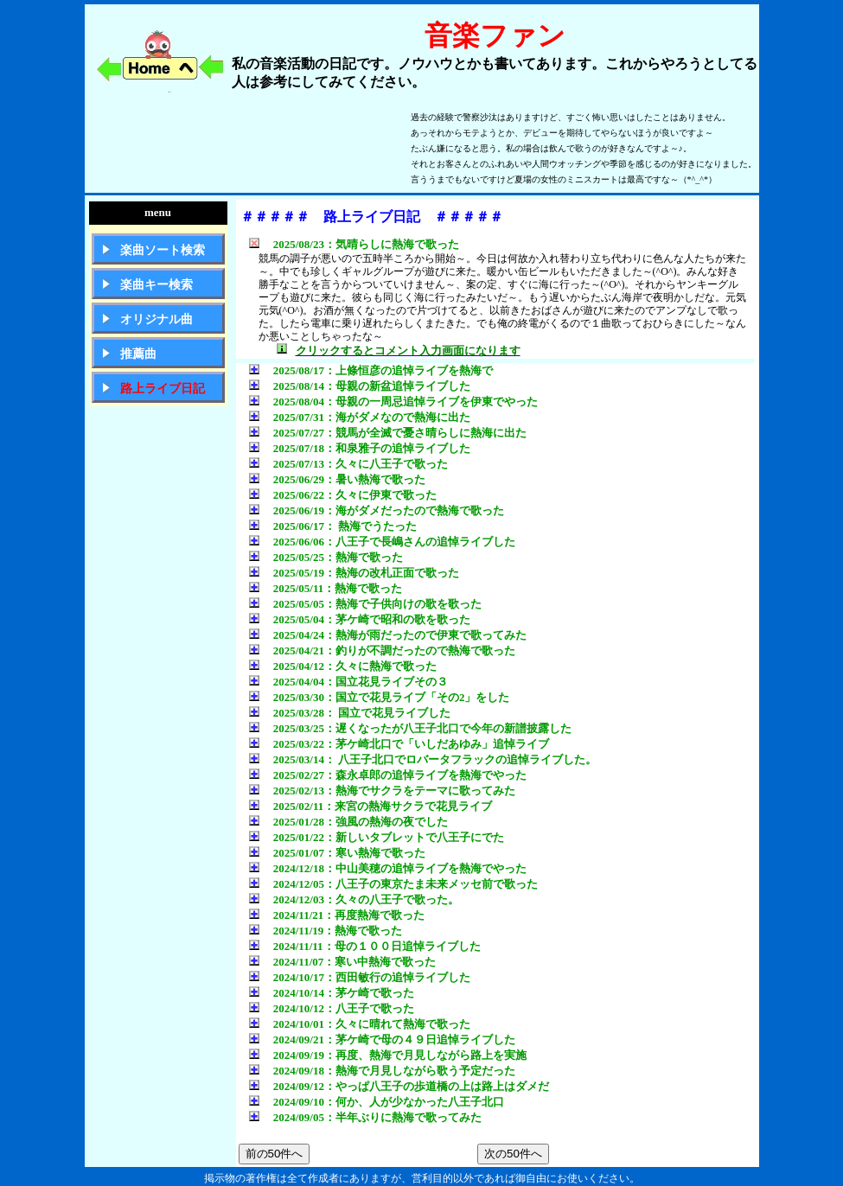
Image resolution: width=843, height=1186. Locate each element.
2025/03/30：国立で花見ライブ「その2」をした (379, 697)
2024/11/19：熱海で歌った (326, 930)
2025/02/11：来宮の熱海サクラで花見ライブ (371, 806)
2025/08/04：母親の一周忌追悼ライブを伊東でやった (393, 401)
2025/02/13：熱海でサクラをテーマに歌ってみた (382, 790)
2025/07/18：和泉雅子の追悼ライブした (359, 448)
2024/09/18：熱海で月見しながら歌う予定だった (382, 1070)
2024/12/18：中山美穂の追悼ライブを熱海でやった (388, 868)
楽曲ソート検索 (162, 250)
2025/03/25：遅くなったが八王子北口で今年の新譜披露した (410, 728)
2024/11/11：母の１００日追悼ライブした (365, 946)
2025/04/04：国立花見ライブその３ (348, 681)
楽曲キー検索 (156, 284)
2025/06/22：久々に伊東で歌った (343, 494)
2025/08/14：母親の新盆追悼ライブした (359, 385)
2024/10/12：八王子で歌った (331, 1008)
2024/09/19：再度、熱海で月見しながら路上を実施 (388, 1055)
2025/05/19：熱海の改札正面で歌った (354, 572)
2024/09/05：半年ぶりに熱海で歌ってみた (365, 1117)
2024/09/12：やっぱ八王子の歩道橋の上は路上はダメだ (399, 1086)
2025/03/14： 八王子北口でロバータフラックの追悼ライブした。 (423, 759)
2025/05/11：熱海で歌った (326, 588)
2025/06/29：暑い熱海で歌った (337, 479)
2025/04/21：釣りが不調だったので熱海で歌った (382, 650)
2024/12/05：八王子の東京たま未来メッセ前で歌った (393, 883)
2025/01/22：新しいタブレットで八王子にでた (376, 837)
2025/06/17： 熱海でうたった (333, 526)
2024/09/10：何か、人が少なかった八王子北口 (376, 1101)
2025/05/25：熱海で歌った (326, 557)
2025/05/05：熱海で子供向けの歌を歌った (365, 603)
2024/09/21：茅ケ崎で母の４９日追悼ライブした (382, 1039)
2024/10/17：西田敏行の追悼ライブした (359, 977)
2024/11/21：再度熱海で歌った (337, 915)
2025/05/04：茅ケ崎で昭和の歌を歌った (359, 619)
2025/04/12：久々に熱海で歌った (343, 666)
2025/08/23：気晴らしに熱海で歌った (354, 244)
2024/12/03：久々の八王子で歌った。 (354, 899)
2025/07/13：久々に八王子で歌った (348, 463)
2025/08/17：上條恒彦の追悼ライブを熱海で (371, 370)
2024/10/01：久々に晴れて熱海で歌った (359, 1023)
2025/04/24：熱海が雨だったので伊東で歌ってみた (388, 634)
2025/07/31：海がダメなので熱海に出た (359, 417)
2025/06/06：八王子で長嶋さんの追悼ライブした (382, 541)
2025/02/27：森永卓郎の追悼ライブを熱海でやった (388, 774)
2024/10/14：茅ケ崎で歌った (331, 992)
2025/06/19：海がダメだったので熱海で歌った (376, 510)
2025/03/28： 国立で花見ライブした (350, 712)
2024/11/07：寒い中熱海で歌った (343, 961)
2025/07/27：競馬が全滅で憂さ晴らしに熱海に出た (388, 432)
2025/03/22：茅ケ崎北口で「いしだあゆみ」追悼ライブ (399, 743)
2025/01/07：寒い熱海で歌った (337, 852)
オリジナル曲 (156, 319)
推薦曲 (138, 354)
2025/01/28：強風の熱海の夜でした (348, 821)
